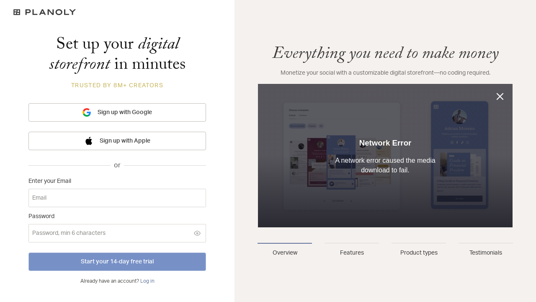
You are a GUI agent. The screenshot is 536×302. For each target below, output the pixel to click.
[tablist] (385, 250)
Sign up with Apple (117, 141)
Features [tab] (352, 253)
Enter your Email (49, 181)
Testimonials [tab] (485, 253)
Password (41, 216)
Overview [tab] (285, 253)
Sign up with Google (117, 112)
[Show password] (197, 233)
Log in (147, 281)
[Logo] (117, 12)
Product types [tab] (419, 253)
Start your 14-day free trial (117, 262)
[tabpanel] (385, 137)
